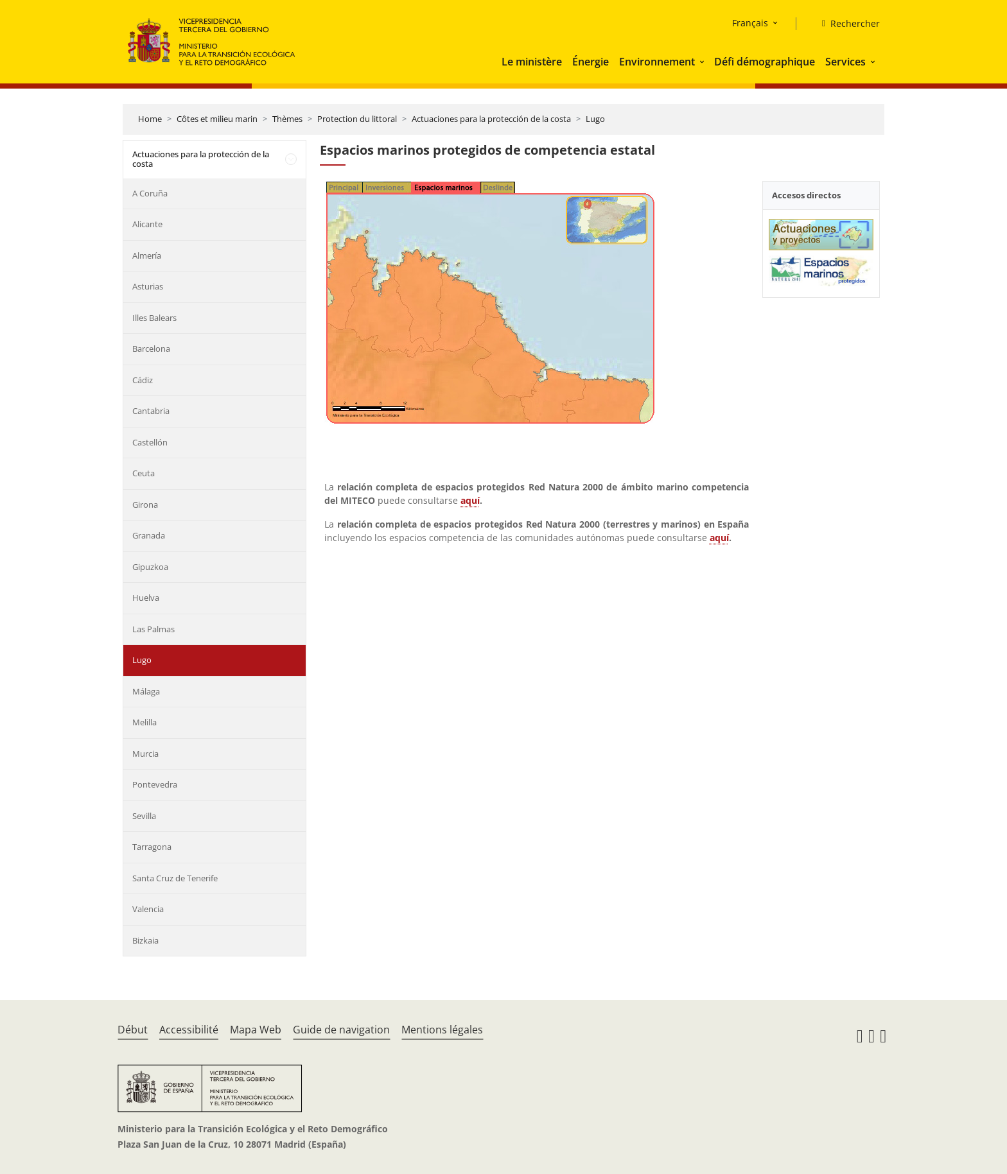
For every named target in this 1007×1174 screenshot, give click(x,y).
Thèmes (287, 119)
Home (150, 119)
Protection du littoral (357, 119)
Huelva (145, 597)
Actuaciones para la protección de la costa (491, 119)
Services (845, 62)
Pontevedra (154, 784)
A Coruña (150, 193)
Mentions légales (442, 1030)
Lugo (595, 119)
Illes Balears (154, 318)
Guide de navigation (341, 1030)
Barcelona (151, 348)
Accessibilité (188, 1030)
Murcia (145, 753)
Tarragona (151, 846)
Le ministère (532, 62)
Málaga (146, 691)
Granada (148, 535)
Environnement (657, 62)
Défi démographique (764, 62)
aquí (470, 500)
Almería (146, 255)
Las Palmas (153, 629)
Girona (145, 504)
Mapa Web (255, 1030)
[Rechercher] (846, 23)
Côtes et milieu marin (217, 119)
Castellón (150, 442)
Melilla (144, 722)
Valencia (148, 909)
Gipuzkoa (150, 567)
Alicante (147, 224)
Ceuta (143, 473)
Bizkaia (145, 940)
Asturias (147, 286)
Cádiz (142, 380)
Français (750, 23)
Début (133, 1030)
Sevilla (144, 816)
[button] (703, 61)
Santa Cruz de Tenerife (175, 878)
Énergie (590, 62)
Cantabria (151, 411)
